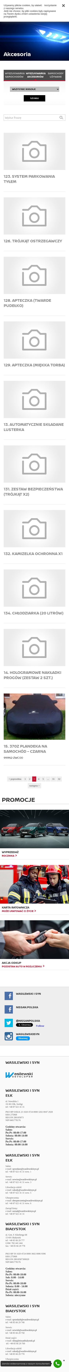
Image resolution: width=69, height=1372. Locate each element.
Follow (40, 1025)
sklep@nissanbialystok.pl (23, 1340)
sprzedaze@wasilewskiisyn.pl (25, 1169)
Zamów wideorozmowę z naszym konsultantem (26, 1363)
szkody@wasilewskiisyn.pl (24, 1190)
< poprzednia (15, 779)
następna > (34, 785)
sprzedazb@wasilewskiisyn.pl (25, 1319)
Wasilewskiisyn (27, 1034)
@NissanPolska (28, 1021)
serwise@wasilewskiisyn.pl (24, 1179)
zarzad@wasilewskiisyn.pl (24, 1211)
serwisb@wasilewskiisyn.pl (24, 1330)
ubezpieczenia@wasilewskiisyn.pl (27, 1200)
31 (53, 779)
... (48, 779)
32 (59, 779)
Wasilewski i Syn (28, 994)
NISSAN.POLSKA (27, 1007)
